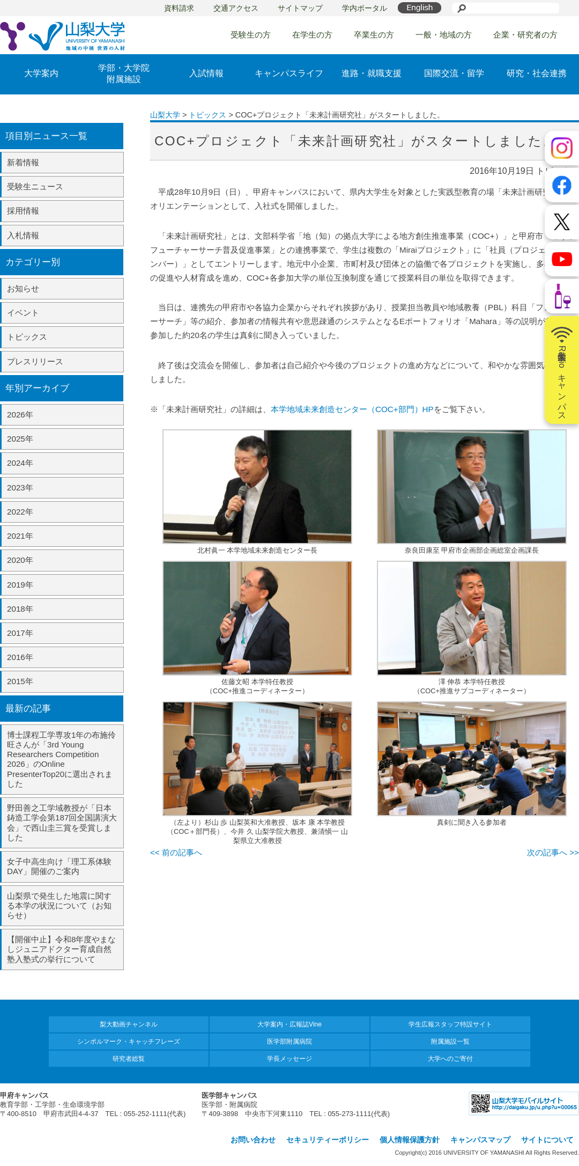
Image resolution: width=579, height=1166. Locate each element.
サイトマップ (300, 8)
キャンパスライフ (289, 73)
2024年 (20, 462)
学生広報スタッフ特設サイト (450, 1024)
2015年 (20, 681)
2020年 (20, 559)
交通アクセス (235, 8)
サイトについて (547, 1139)
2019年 (20, 584)
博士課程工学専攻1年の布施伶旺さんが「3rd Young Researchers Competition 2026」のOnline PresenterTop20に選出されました (61, 759)
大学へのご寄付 (450, 1058)
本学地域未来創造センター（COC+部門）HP (352, 409)
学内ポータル (364, 8)
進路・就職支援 (372, 73)
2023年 (20, 487)
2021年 (20, 535)
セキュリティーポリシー (327, 1139)
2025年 (20, 438)
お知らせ (23, 288)
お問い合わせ (253, 1139)
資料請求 (179, 8)
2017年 (20, 632)
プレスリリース (35, 361)
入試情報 (206, 73)
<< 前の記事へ (176, 852)
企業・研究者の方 (525, 34)
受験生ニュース (35, 186)
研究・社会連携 (537, 73)
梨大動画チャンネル (129, 1024)
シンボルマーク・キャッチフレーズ (128, 1041)
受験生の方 (251, 34)
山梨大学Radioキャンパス (562, 370)
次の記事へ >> (553, 852)
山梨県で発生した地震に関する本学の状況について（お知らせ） (59, 905)
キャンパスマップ (480, 1139)
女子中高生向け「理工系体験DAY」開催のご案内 (59, 866)
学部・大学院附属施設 (124, 73)
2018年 (20, 608)
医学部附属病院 (289, 1041)
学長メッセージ (289, 1058)
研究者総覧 (129, 1058)
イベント (23, 312)
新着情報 (23, 162)
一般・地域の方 (443, 34)
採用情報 (23, 210)
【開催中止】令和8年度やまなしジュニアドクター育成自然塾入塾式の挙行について (61, 949)
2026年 (20, 414)
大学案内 (41, 73)
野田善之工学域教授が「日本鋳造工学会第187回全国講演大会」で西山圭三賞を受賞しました (62, 822)
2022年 (20, 511)
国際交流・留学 (454, 73)
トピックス (27, 336)
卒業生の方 (374, 34)
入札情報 (23, 235)
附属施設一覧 (450, 1041)
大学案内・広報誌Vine (289, 1024)
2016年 (20, 657)
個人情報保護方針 (410, 1139)
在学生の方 (312, 34)
